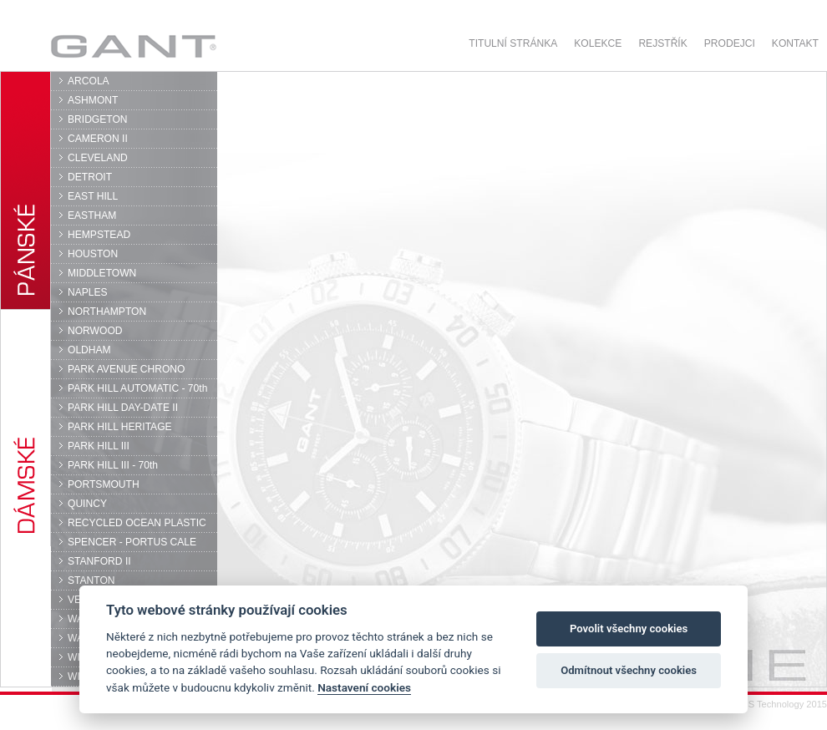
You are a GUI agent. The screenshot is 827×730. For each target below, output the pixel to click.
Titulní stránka (513, 43)
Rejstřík (662, 43)
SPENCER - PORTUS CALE (132, 542)
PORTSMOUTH (104, 484)
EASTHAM (92, 215)
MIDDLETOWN (102, 273)
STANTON (91, 580)
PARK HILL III (98, 446)
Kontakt (795, 43)
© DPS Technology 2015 (776, 704)
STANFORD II (99, 561)
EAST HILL (93, 196)
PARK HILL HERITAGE (120, 427)
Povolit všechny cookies (628, 628)
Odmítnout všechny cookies (629, 670)
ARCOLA (88, 81)
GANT (133, 45)
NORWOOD (95, 331)
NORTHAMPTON (107, 311)
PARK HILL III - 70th (113, 465)
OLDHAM (89, 350)
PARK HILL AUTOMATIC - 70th (137, 388)
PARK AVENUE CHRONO (126, 369)
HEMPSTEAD (99, 235)
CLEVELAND (98, 158)
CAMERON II (98, 138)
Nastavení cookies (364, 687)
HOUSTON (93, 254)
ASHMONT (93, 100)
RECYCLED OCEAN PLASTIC (137, 523)
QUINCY (87, 503)
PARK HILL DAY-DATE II (123, 407)
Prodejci (729, 43)
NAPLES (88, 292)
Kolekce (598, 43)
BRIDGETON (98, 119)
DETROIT (90, 177)
